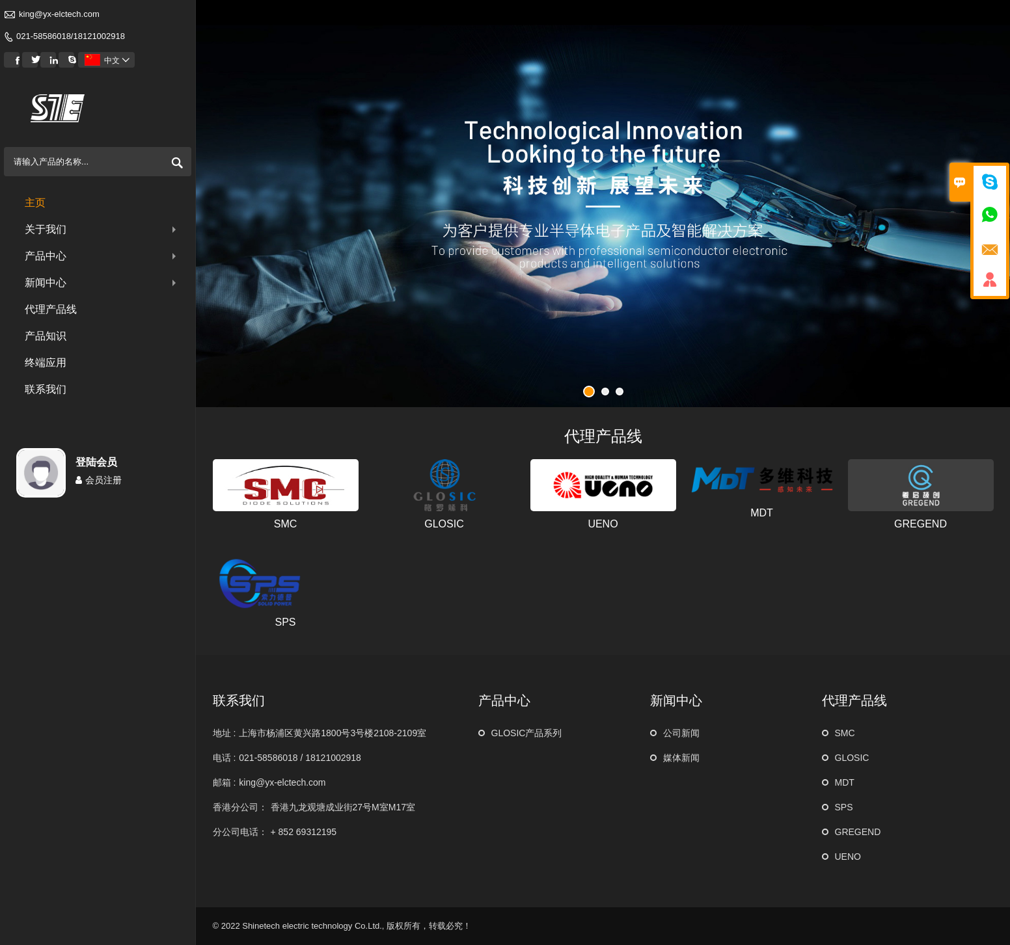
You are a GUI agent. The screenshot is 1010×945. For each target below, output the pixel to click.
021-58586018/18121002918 (70, 36)
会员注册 (98, 480)
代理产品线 (51, 309)
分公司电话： (240, 832)
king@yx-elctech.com (59, 14)
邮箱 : (224, 782)
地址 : (224, 733)
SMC (285, 523)
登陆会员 (96, 462)
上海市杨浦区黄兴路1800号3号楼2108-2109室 (332, 733)
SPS (285, 622)
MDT (761, 512)
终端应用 (45, 362)
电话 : (224, 757)
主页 (35, 202)
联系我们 (45, 389)
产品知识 (45, 335)
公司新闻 (681, 733)
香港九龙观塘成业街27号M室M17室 (343, 807)
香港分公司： (240, 807)
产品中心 (102, 255)
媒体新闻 (681, 757)
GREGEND (920, 523)
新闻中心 (102, 282)
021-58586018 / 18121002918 (300, 757)
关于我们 (102, 229)
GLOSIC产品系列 (526, 733)
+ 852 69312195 (304, 832)
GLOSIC (443, 523)
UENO (603, 523)
